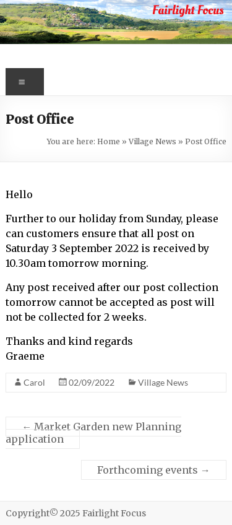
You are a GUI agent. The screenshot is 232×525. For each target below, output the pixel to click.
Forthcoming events (153, 470)
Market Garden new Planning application (93, 432)
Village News (152, 141)
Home (108, 141)
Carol (34, 382)
